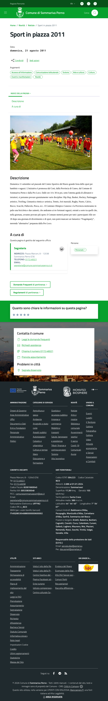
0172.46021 (31, 259)
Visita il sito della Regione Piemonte (49, 566)
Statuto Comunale (18, 631)
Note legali (15, 640)
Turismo (54, 454)
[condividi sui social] (17, 60)
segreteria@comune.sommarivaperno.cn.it (33, 265)
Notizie (31, 25)
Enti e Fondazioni (18, 428)
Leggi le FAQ (15, 596)
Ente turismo (39, 583)
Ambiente (37, 419)
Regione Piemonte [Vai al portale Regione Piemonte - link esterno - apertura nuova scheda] (17, 3)
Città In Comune (71, 686)
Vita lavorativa (57, 458)
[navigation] (5, 12)
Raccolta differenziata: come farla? (70, 588)
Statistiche (15, 657)
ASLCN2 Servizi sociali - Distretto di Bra (73, 575)
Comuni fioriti (61, 579)
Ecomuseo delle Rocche (66, 570)
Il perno (74, 441)
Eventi (89, 413)
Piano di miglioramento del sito (18, 588)
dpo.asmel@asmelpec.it (71, 549)
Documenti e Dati (18, 423)
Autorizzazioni (39, 436)
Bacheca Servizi (17, 627)
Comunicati (76, 449)
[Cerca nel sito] (94, 13)
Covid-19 (75, 445)
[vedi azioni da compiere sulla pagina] (32, 60)
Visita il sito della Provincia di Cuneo (49, 570)
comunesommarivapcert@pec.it (30, 493)
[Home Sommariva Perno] (41, 12)
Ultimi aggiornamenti (19, 653)
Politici (13, 441)
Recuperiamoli (61, 583)
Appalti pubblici (40, 432)
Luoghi (89, 417)
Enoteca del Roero (63, 566)
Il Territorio (90, 422)
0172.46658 (20, 484)
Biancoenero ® (77, 690)
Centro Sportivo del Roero (44, 575)
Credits (13, 649)
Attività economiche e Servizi (91, 448)
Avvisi (73, 454)
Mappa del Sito (17, 662)
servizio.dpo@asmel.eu (72, 546)
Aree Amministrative (19, 415)
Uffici (12, 419)
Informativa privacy (19, 636)
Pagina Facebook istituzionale (46, 579)
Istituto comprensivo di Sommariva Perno (51, 588)
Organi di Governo (18, 410)
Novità (22, 25)
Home (13, 25)
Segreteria (20, 248)
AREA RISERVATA (52, 696)
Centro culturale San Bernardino (47, 592)
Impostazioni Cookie (19, 644)
